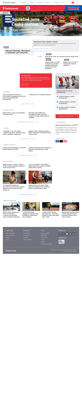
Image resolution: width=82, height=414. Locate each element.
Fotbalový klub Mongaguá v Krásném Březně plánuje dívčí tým (14, 221)
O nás (55, 13)
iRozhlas (24, 2)
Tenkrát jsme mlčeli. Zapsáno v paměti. (45, 41)
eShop (7, 326)
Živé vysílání (26, 319)
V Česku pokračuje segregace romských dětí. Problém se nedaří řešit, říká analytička (30, 301)
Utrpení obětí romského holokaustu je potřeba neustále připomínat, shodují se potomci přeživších (52, 86)
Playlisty (37, 13)
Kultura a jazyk (8, 143)
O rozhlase (56, 2)
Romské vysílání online (63, 94)
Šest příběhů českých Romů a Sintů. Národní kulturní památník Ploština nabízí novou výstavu (70, 301)
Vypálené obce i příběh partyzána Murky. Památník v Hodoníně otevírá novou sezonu (40, 192)
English (74, 336)
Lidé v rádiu (44, 324)
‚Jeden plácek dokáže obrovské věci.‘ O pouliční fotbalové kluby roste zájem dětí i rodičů (50, 301)
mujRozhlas (40, 2)
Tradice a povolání (9, 204)
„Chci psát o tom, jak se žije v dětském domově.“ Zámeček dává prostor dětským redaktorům (14, 192)
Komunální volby (10, 322)
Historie (6, 175)
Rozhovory (69, 13)
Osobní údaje (60, 336)
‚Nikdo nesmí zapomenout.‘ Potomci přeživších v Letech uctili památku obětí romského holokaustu (11, 301)
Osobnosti (6, 112)
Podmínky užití (67, 336)
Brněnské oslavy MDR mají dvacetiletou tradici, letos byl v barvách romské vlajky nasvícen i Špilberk (39, 162)
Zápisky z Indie (26, 96)
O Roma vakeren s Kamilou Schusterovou (67, 123)
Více (76, 13)
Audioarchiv (29, 13)
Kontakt (43, 328)
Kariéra (43, 326)
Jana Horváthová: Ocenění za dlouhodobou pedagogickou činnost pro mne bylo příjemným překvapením (14, 130)
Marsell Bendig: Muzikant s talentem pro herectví (18, 82)
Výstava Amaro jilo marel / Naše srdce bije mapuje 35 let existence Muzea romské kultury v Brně (39, 273)
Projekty (61, 13)
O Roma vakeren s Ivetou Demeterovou (64, 112)
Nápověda (43, 322)
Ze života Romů (8, 234)
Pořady (22, 13)
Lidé (43, 13)
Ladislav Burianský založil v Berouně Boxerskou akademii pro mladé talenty (40, 222)
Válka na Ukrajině (10, 319)
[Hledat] (77, 2)
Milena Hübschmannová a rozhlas (66, 159)
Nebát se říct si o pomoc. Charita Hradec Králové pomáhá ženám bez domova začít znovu (14, 252)
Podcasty (25, 324)
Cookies (53, 336)
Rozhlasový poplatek (46, 330)
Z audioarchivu (61, 142)
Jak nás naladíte (45, 319)
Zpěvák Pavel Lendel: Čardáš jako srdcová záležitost (70, 84)
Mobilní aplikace (27, 326)
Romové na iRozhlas (9, 287)
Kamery (49, 13)
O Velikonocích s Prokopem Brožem (40, 128)
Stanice (48, 2)
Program (31, 2)
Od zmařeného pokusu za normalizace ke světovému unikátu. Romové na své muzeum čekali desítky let (14, 274)
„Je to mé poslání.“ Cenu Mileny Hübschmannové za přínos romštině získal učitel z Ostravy (40, 252)
